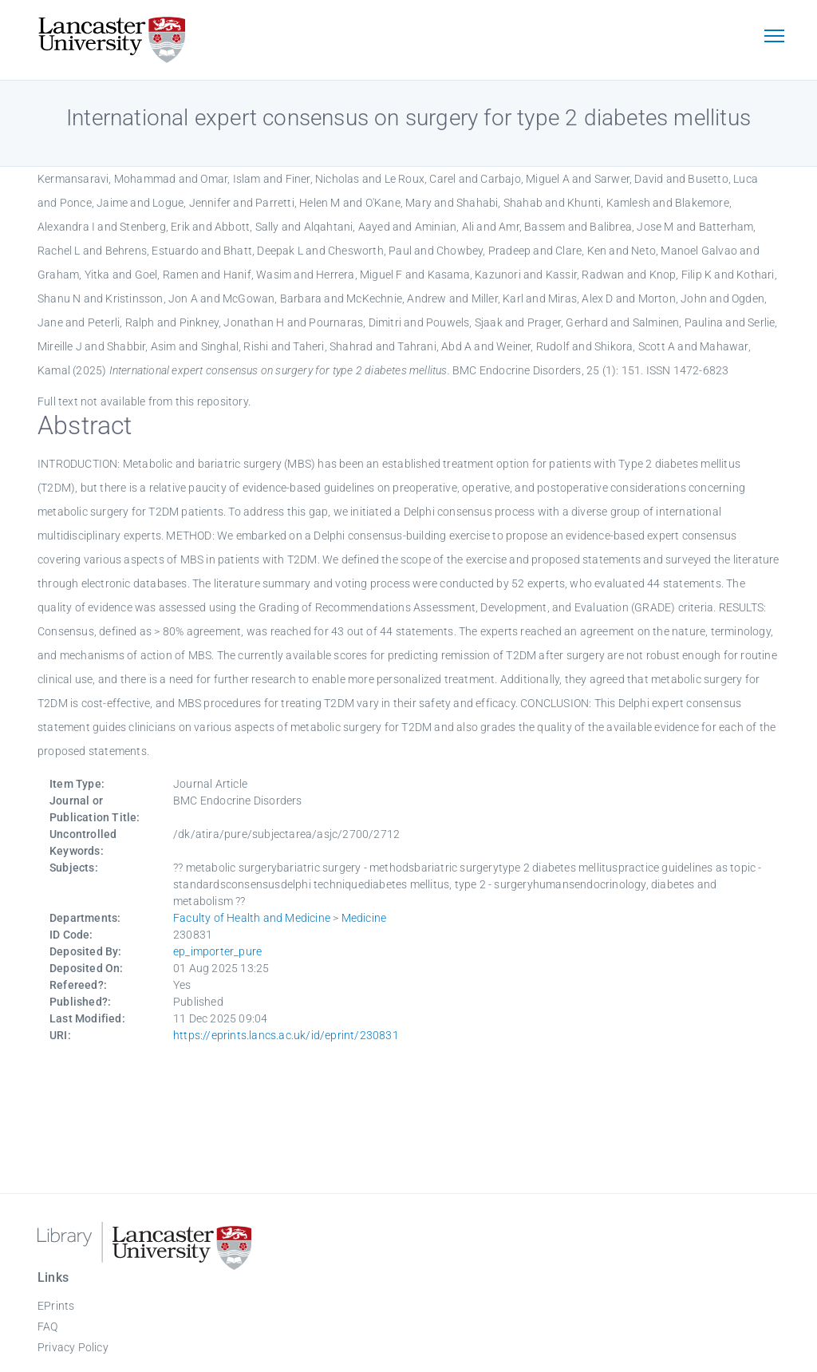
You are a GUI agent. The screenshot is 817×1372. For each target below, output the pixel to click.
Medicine (364, 917)
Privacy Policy (73, 1347)
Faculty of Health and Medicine (251, 917)
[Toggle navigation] (773, 37)
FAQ (47, 1326)
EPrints (55, 1305)
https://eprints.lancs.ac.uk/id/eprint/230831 (286, 1035)
